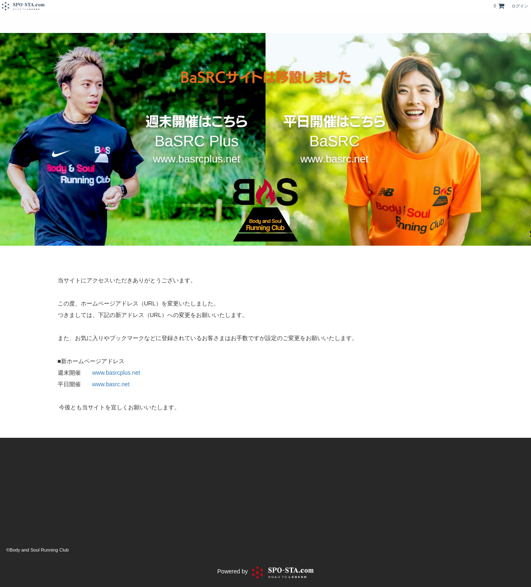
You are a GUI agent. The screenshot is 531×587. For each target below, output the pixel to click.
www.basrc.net (111, 384)
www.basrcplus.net (116, 372)
